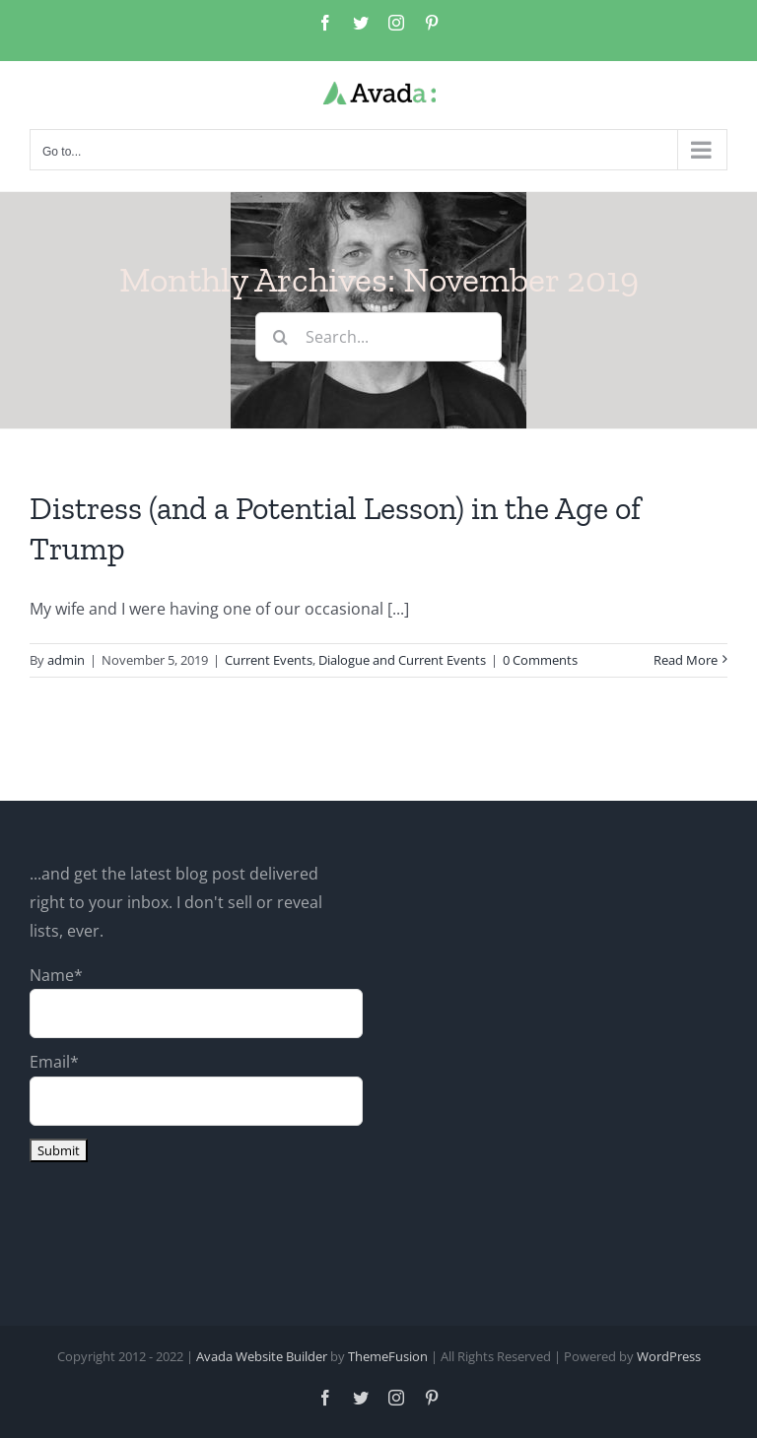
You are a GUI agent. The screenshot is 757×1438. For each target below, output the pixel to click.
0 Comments (540, 660)
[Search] (280, 336)
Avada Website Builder (261, 1356)
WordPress (669, 1356)
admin (66, 660)
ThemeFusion (388, 1356)
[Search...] (378, 336)
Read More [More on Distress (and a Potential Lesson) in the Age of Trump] (686, 660)
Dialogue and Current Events (402, 660)
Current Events (268, 660)
